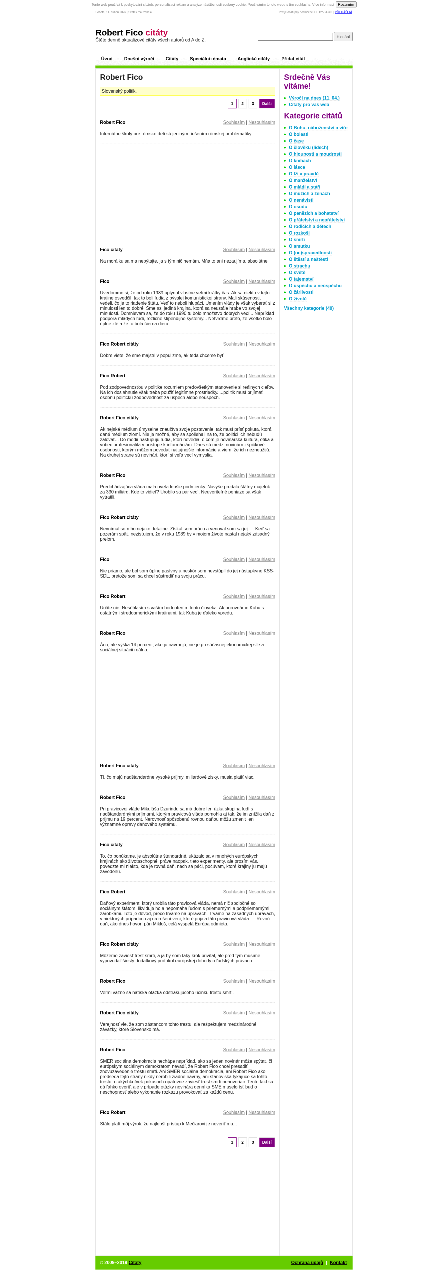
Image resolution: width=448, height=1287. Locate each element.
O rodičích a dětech (310, 226)
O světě (297, 272)
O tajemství (301, 279)
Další (267, 103)
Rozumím (346, 4)
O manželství (303, 180)
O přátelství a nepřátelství (317, 219)
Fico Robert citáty (119, 344)
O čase (296, 140)
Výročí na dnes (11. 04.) (314, 98)
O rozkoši (299, 233)
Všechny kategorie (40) (309, 308)
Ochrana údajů (307, 1262)
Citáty (172, 58)
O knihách (300, 160)
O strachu (299, 265)
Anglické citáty (253, 58)
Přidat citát (293, 58)
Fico (104, 281)
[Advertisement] (148, 194)
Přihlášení (343, 12)
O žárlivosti (301, 292)
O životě (298, 298)
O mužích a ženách (309, 193)
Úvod (107, 58)
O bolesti (298, 134)
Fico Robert (112, 375)
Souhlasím (234, 122)
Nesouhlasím (262, 122)
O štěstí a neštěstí (308, 259)
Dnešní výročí (139, 58)
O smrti (297, 239)
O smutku (299, 246)
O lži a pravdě (304, 173)
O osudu (298, 206)
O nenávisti (301, 200)
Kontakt (338, 1262)
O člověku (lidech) (308, 147)
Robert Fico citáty (119, 417)
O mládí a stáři (304, 187)
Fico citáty (111, 249)
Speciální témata (208, 58)
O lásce (297, 167)
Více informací (323, 5)
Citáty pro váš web (309, 104)
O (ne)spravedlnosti (310, 252)
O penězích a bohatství (314, 213)
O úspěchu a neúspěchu (315, 285)
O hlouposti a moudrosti (315, 154)
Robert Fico (131, 32)
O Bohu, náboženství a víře (318, 127)
